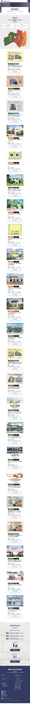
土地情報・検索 (5, 686)
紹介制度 (4, 692)
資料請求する (15, 650)
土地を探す (4, 683)
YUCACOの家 (18, 679)
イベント (3, 676)
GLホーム (17, 676)
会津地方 (8, 24)
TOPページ (4, 675)
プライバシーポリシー (7, 698)
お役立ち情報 (18, 686)
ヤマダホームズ (18, 678)
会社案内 (4, 694)
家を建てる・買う (19, 675)
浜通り (8, 27)
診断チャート (4, 679)
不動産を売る (18, 683)
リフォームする (18, 684)
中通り (21, 24)
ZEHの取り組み (5, 695)
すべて (22, 27)
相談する (15, 661)
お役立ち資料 (18, 687)
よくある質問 (18, 689)
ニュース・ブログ (5, 678)
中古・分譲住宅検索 (19, 681)
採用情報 (4, 691)
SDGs (3, 697)
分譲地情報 (4, 684)
